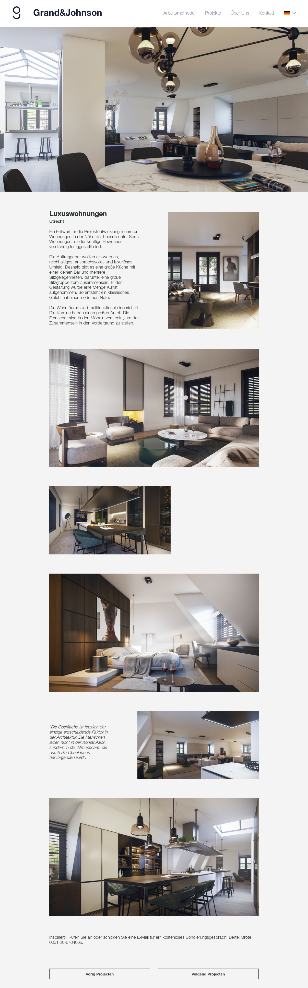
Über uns (240, 13)
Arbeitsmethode (178, 13)
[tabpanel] (154, 111)
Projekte (213, 13)
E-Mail (143, 942)
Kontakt (266, 13)
